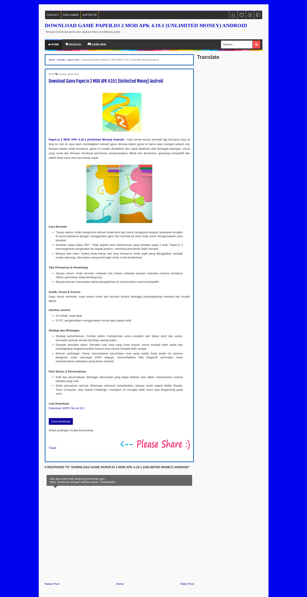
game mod (73, 74)
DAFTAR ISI (89, 15)
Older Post (187, 583)
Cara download (60, 421)
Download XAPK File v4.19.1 (67, 408)
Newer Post (52, 583)
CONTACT (53, 15)
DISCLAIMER (71, 15)
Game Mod (97, 44)
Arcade (62, 74)
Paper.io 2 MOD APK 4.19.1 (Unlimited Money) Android (86, 139)
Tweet (52, 448)
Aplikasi (73, 44)
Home (53, 44)
